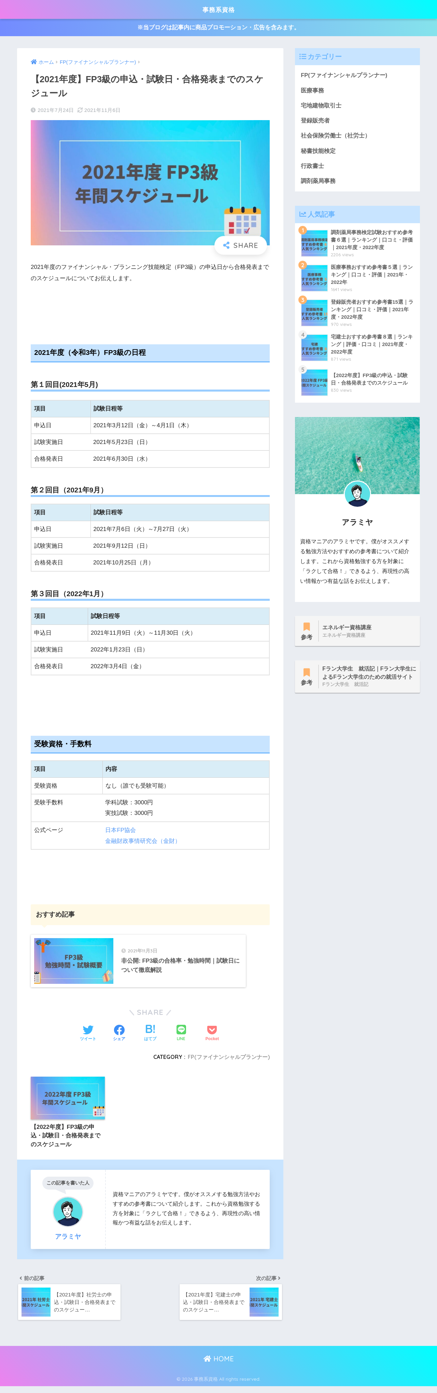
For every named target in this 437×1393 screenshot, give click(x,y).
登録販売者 (315, 121)
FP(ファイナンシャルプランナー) (229, 1062)
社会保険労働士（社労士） (335, 136)
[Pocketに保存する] (212, 1039)
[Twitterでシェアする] (88, 1039)
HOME (218, 1365)
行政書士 (312, 167)
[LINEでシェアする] (181, 1039)
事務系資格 (218, 9)
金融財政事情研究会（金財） (143, 841)
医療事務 (312, 91)
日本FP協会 (120, 830)
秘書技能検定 (318, 151)
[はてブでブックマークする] (150, 1039)
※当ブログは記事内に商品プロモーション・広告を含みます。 (218, 28)
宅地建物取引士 (321, 106)
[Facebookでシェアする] (119, 1039)
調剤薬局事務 (318, 182)
